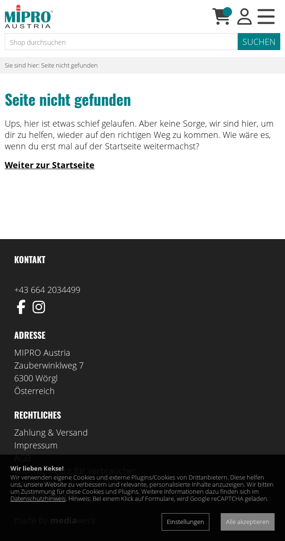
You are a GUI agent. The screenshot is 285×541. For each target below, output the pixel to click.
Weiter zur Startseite (50, 165)
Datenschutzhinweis (38, 498)
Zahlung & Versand (51, 432)
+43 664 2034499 (47, 289)
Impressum (36, 445)
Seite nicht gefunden (69, 65)
